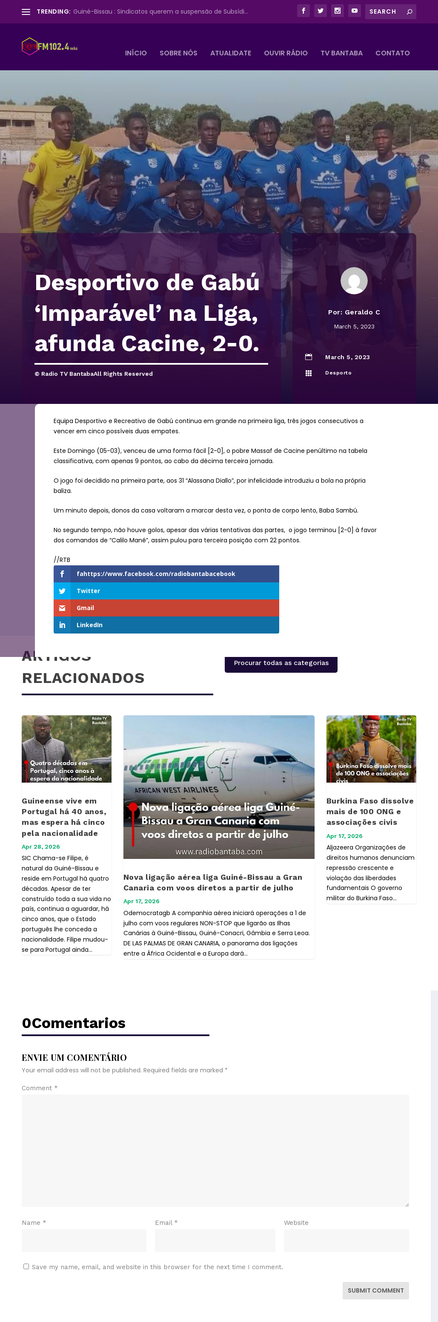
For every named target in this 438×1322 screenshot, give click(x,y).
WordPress (168, 1312)
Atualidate (230, 41)
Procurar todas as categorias (281, 615)
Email (166, 1175)
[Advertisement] (219, 156)
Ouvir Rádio (286, 41)
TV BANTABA (342, 41)
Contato (392, 41)
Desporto (338, 360)
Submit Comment (376, 1243)
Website (296, 1175)
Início (136, 41)
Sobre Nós (179, 41)
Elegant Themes (85, 1312)
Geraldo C (363, 299)
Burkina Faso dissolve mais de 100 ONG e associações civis (370, 764)
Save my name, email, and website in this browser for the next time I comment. (157, 1220)
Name (34, 1175)
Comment (40, 1041)
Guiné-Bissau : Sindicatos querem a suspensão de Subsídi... (160, 11)
